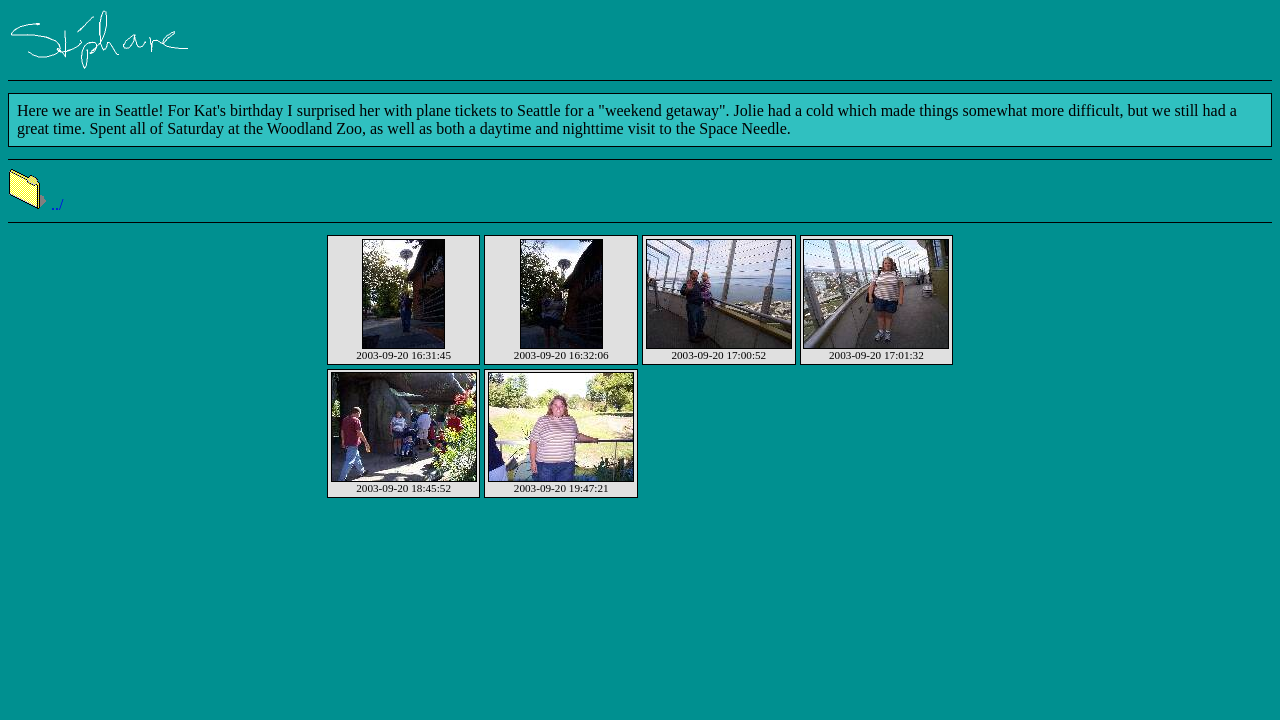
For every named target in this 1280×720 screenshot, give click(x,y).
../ (35, 204)
